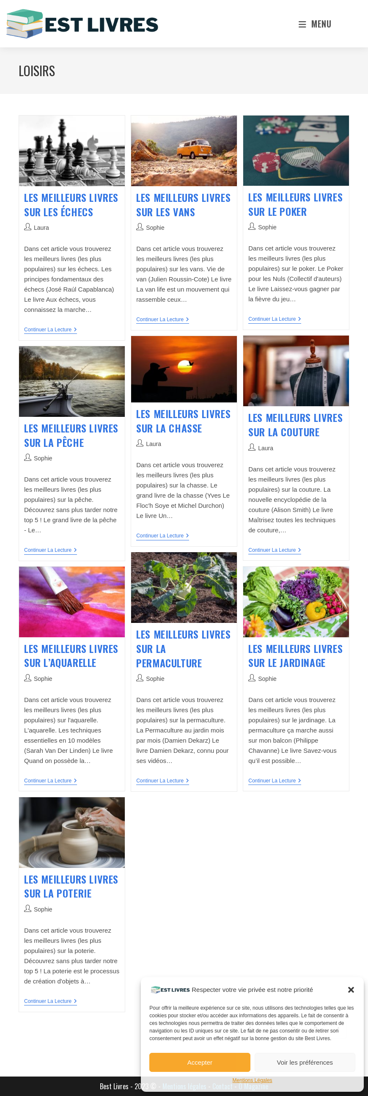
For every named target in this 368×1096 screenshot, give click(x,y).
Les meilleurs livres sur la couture (295, 424)
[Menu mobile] (315, 23)
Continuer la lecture (50, 330)
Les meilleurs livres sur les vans (183, 204)
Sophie (155, 227)
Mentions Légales (252, 1080)
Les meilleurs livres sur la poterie (71, 886)
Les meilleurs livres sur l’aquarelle (71, 655)
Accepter (199, 1062)
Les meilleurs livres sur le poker (295, 204)
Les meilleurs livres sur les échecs (71, 204)
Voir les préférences (305, 1062)
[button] (351, 990)
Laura (41, 227)
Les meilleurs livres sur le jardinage (295, 655)
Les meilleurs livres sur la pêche (71, 435)
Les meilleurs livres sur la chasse (183, 420)
